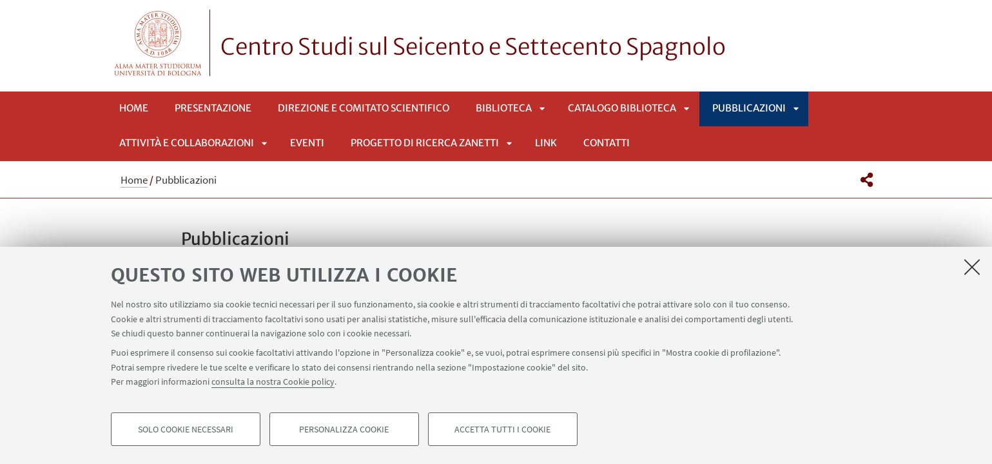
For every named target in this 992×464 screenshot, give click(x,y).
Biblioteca (504, 108)
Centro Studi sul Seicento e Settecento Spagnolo (473, 47)
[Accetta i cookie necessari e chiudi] (972, 266)
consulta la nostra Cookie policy (273, 381)
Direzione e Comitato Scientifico (363, 108)
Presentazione (213, 108)
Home (133, 108)
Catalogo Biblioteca (622, 108)
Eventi (307, 143)
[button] (866, 179)
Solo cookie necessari (185, 429)
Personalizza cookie (344, 429)
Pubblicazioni (749, 108)
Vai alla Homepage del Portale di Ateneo (158, 43)
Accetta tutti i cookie (502, 429)
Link (546, 143)
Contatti (606, 143)
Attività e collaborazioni (186, 143)
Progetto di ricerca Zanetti (425, 143)
